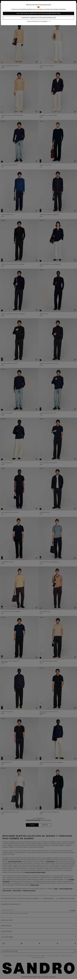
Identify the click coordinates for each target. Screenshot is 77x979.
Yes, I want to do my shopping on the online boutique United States (38, 13)
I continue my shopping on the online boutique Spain (38, 17)
